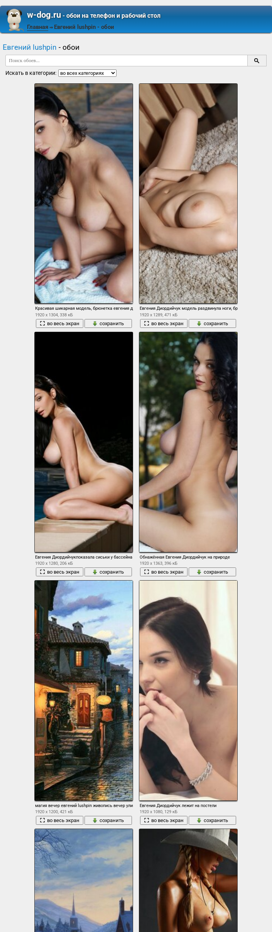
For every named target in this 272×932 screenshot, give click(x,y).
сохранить (108, 323)
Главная (37, 27)
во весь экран (59, 323)
